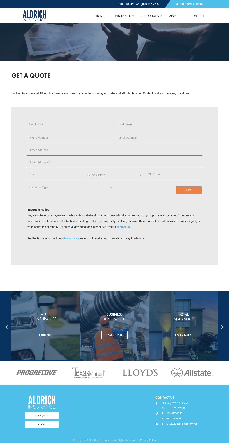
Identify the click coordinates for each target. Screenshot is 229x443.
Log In (41, 424)
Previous (6, 325)
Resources (150, 15)
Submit (189, 189)
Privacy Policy (148, 440)
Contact (197, 15)
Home (100, 15)
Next (222, 325)
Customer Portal (192, 4)
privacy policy (70, 238)
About (174, 15)
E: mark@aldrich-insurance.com (177, 423)
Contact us (150, 93)
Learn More (46, 335)
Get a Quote (42, 415)
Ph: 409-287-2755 (169, 413)
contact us (123, 227)
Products (123, 15)
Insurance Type (43, 187)
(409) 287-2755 (150, 4)
